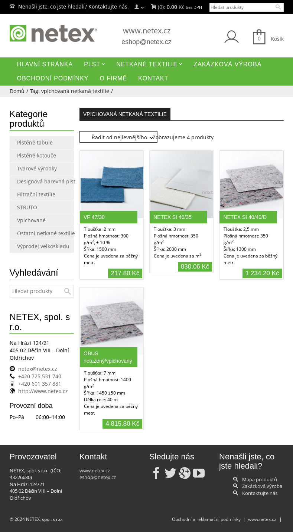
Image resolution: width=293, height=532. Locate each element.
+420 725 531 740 (39, 376)
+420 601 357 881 (39, 383)
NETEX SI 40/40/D (245, 217)
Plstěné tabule (32, 142)
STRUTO (27, 207)
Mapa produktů (259, 479)
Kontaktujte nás (259, 493)
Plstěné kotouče (32, 155)
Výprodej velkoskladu (32, 246)
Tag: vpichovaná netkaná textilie (69, 90)
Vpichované (31, 220)
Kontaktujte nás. (108, 6)
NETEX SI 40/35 (172, 217)
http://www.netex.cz (43, 391)
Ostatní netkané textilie (32, 233)
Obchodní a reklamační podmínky (206, 519)
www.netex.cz (146, 31)
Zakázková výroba (262, 486)
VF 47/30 (94, 217)
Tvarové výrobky (32, 168)
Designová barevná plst (32, 181)
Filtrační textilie (32, 194)
